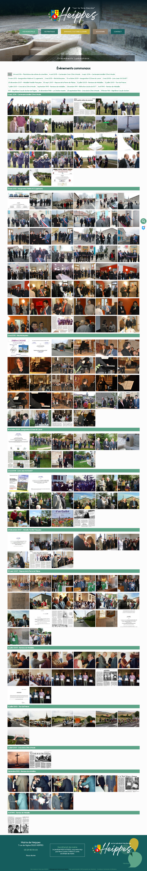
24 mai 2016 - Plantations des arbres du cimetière (30, 203)
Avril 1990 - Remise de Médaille (109, 215)
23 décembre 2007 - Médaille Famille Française (25, 211)
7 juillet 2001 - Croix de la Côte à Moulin (22, 215)
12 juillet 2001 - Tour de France (115, 211)
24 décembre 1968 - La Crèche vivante (52, 219)
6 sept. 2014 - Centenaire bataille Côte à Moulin (98, 203)
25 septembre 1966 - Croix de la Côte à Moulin (83, 219)
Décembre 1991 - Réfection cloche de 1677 (81, 215)
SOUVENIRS (100, 32)
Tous (9, 203)
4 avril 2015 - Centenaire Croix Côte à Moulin (64, 203)
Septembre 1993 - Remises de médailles (51, 215)
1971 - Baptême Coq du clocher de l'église (22, 219)
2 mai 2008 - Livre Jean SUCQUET (115, 207)
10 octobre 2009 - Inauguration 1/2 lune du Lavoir (84, 207)
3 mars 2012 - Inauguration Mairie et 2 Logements (25, 207)
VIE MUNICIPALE (28, 32)
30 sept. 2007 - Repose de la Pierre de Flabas (59, 211)
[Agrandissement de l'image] (18, 243)
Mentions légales (129, 863)
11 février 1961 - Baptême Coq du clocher (115, 219)
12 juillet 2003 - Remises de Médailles (90, 211)
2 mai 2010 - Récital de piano (55, 207)
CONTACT (118, 32)
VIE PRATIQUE (49, 32)
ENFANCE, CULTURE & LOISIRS (75, 32)
